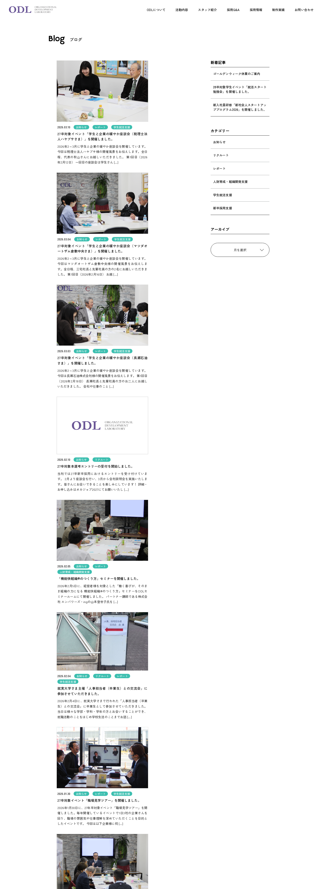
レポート (219, 168)
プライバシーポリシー (219, 862)
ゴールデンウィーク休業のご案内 (236, 73)
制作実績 (278, 9)
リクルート (221, 155)
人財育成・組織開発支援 (230, 181)
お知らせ (219, 142)
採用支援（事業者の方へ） (167, 835)
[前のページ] (134, 757)
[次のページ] (190, 757)
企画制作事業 (158, 840)
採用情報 (256, 9)
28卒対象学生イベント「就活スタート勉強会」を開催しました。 (240, 89)
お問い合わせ (304, 9)
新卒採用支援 (222, 208)
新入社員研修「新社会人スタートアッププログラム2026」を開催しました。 (240, 107)
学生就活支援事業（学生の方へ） (171, 845)
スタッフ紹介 (207, 9)
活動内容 (181, 9)
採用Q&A (233, 9)
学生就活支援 (222, 195)
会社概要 (210, 854)
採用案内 (210, 828)
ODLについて (156, 9)
